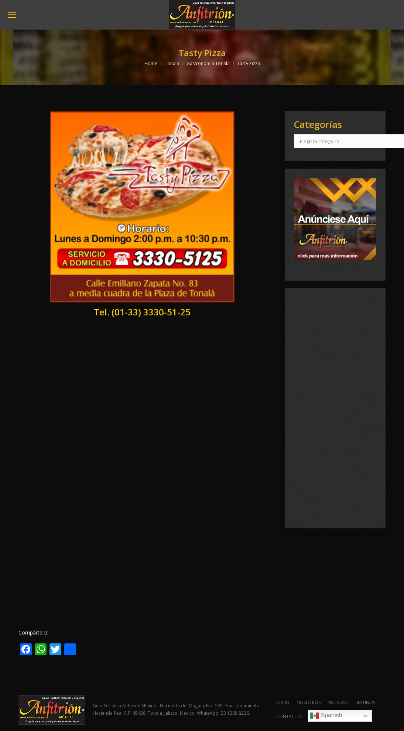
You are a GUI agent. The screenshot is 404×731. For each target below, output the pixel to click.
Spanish (326, 715)
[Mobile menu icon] (11, 14)
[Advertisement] (142, 392)
